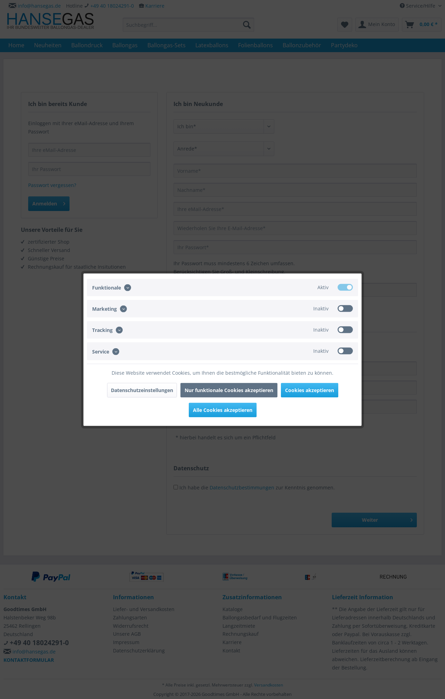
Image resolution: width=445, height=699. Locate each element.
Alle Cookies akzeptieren (222, 409)
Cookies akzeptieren (309, 390)
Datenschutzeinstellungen (142, 390)
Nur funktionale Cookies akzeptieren (229, 390)
